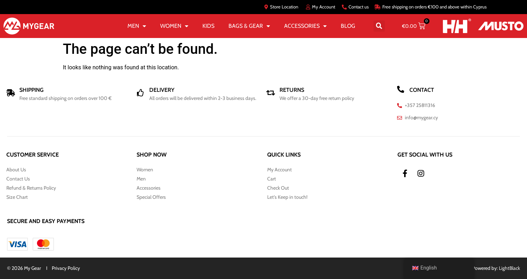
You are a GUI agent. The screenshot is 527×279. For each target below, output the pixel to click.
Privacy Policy (66, 268)
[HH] (457, 26)
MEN (136, 26)
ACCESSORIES (305, 26)
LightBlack (509, 268)
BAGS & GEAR (249, 26)
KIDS (208, 26)
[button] (379, 26)
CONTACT (421, 90)
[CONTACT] (400, 89)
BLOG (348, 26)
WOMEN (174, 26)
